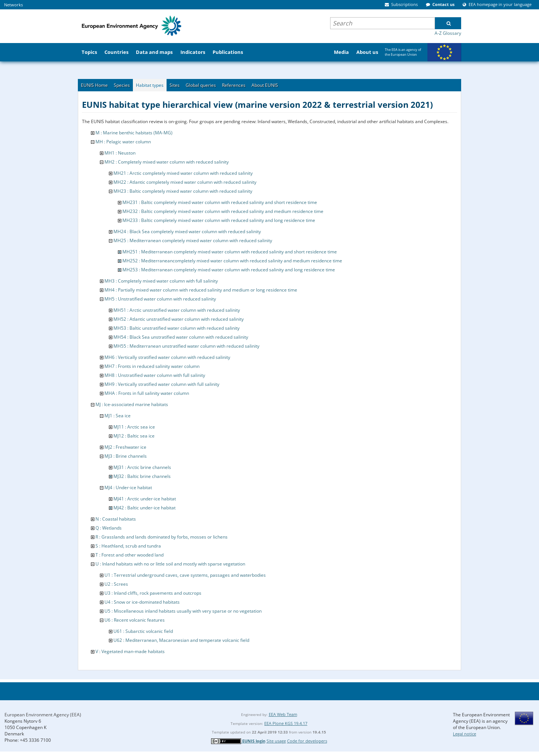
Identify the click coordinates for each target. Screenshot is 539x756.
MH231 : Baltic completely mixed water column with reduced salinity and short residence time (219, 202)
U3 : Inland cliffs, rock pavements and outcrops (152, 593)
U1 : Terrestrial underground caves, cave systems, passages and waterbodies (185, 575)
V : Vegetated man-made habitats (130, 651)
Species (122, 85)
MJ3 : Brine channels (125, 456)
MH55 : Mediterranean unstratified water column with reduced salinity (186, 346)
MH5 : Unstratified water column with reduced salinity (160, 299)
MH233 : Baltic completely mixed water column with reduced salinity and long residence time (218, 220)
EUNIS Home (94, 85)
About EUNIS (265, 85)
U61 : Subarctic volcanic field (143, 631)
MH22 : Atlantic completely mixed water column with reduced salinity (184, 182)
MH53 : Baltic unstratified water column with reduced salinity (176, 328)
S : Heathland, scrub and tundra (128, 546)
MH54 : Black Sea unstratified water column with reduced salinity (180, 337)
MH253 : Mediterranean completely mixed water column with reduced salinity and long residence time (228, 269)
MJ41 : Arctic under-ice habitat (144, 499)
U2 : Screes (116, 584)
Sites (175, 85)
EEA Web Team (283, 714)
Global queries (201, 85)
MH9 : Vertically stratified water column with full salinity (161, 384)
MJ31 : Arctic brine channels (142, 467)
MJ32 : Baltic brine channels (142, 476)
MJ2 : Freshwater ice (125, 447)
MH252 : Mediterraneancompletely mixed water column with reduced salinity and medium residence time (232, 260)
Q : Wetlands (108, 528)
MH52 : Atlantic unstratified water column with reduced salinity (178, 319)
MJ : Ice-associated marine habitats (131, 404)
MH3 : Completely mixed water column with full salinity (161, 281)
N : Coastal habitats (115, 519)
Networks (13, 4)
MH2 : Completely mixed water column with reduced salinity (166, 162)
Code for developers (307, 741)
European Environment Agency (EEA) (42, 714)
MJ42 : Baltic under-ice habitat (144, 507)
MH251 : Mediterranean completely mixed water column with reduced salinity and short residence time (229, 252)
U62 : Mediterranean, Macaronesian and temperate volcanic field (181, 640)
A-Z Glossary (448, 33)
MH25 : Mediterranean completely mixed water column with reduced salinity (192, 240)
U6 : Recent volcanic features (134, 620)
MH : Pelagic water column (123, 141)
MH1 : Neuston (119, 153)
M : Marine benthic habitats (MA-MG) (134, 132)
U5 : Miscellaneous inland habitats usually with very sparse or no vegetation (183, 611)
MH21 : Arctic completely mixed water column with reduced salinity (183, 173)
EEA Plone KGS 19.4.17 (285, 723)
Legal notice (464, 734)
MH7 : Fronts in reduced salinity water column (152, 366)
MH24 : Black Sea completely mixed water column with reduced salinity (187, 231)
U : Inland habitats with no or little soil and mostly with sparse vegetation (170, 564)
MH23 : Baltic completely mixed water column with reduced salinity (182, 191)
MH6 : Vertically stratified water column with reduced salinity (167, 357)
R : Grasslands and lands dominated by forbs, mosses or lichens (161, 537)
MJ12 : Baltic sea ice (134, 436)
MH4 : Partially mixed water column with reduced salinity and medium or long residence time (200, 290)
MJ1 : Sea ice (117, 415)
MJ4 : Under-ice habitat (128, 487)
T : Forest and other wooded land (129, 555)
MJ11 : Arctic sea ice (134, 427)
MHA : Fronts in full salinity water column (146, 393)
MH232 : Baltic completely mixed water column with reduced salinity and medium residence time (222, 211)
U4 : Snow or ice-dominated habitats (142, 602)
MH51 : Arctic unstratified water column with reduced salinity (176, 310)
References (234, 85)
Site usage (276, 741)
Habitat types (150, 85)
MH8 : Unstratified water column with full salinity (154, 375)
